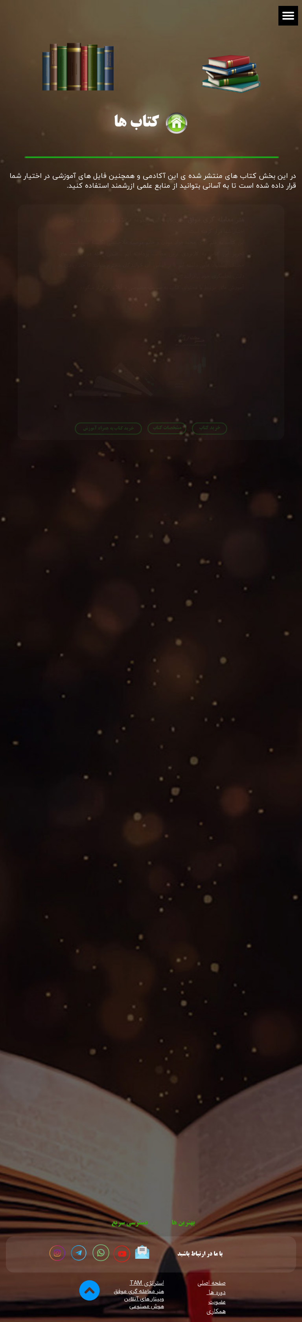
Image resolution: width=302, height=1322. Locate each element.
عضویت (217, 1302)
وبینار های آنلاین (144, 1299)
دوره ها (216, 1292)
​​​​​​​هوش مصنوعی (146, 1306)
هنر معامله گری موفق (139, 1291)
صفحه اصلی (211, 1283)
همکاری (216, 1311)
